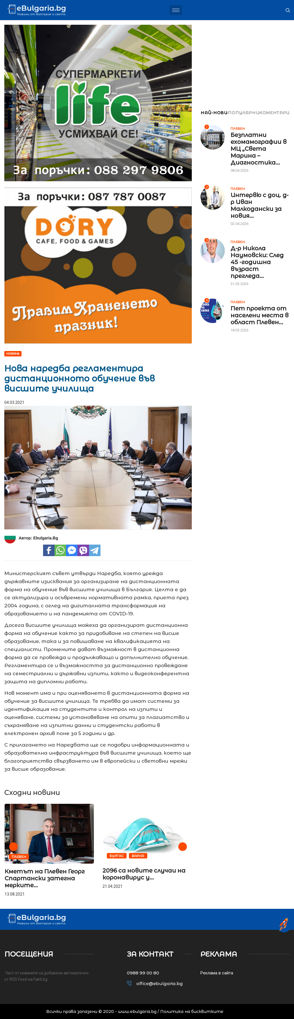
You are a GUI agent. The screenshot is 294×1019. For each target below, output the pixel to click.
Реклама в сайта (216, 973)
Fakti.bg (40, 979)
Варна (138, 856)
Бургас (117, 856)
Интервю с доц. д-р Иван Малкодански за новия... (260, 205)
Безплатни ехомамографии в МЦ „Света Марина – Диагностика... (259, 148)
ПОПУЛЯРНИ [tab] (243, 112)
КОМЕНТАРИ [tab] (274, 112)
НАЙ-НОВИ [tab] (214, 112)
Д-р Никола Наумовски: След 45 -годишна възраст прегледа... (257, 262)
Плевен (19, 857)
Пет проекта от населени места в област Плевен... (260, 315)
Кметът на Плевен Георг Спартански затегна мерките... (45, 878)
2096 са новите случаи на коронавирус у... (143, 874)
